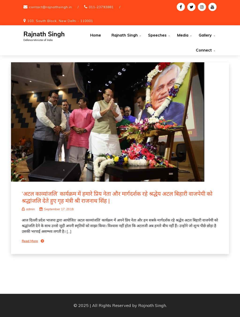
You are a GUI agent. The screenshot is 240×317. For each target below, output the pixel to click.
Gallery (205, 35)
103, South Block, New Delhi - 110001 (60, 21)
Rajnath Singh (44, 34)
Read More (30, 241)
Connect (204, 50)
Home (95, 35)
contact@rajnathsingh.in (50, 7)
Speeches (157, 35)
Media (182, 35)
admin (28, 209)
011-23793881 (101, 7)
